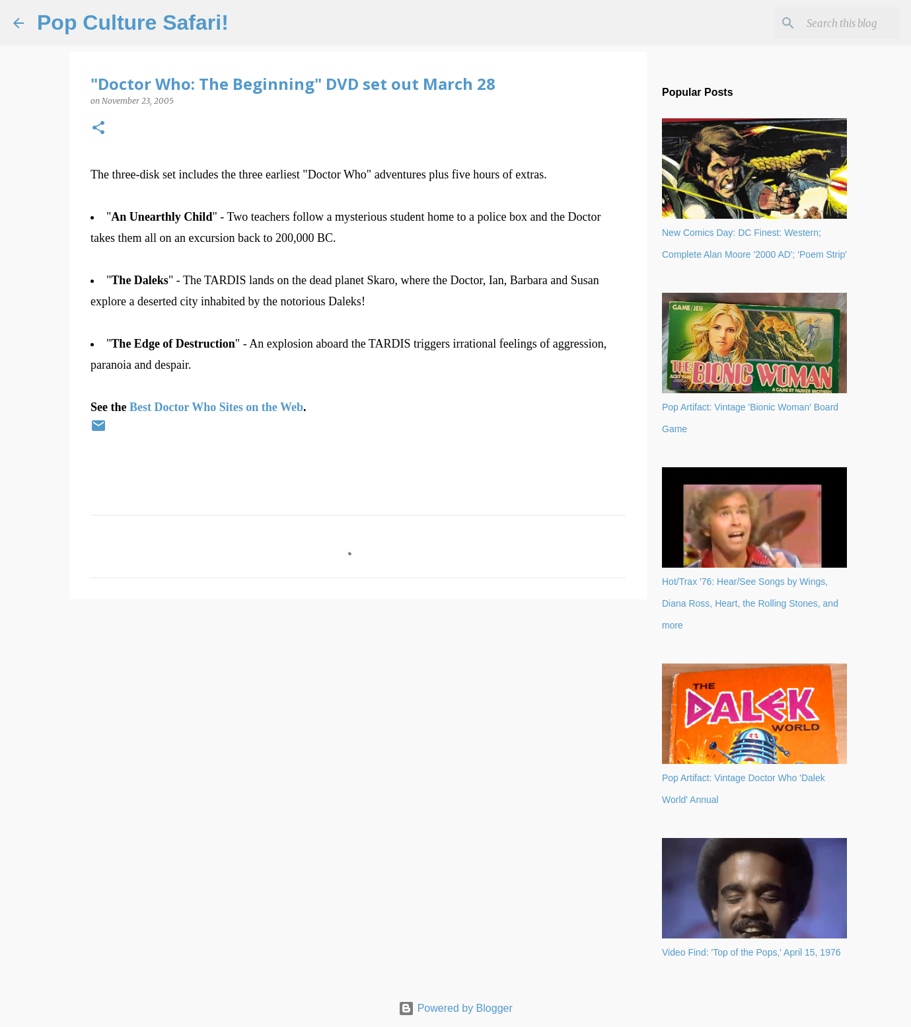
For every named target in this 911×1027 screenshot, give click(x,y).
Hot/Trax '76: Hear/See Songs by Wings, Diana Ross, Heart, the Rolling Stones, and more (750, 603)
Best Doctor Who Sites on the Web (216, 407)
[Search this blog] (831, 23)
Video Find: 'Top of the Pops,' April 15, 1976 (751, 952)
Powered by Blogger (455, 1008)
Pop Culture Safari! (133, 22)
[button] (98, 128)
